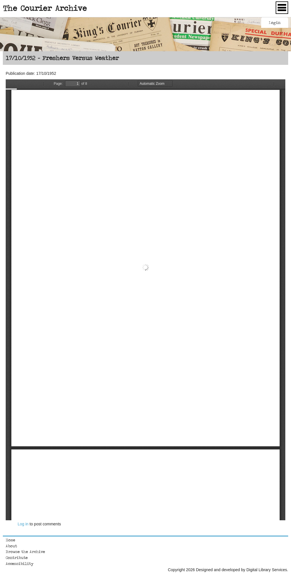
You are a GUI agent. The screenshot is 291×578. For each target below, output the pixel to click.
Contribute (17, 557)
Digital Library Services (266, 569)
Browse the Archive (25, 551)
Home (10, 539)
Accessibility (20, 563)
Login (274, 22)
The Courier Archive (45, 8)
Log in (23, 524)
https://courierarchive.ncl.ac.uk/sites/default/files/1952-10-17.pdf (145, 299)
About (11, 545)
